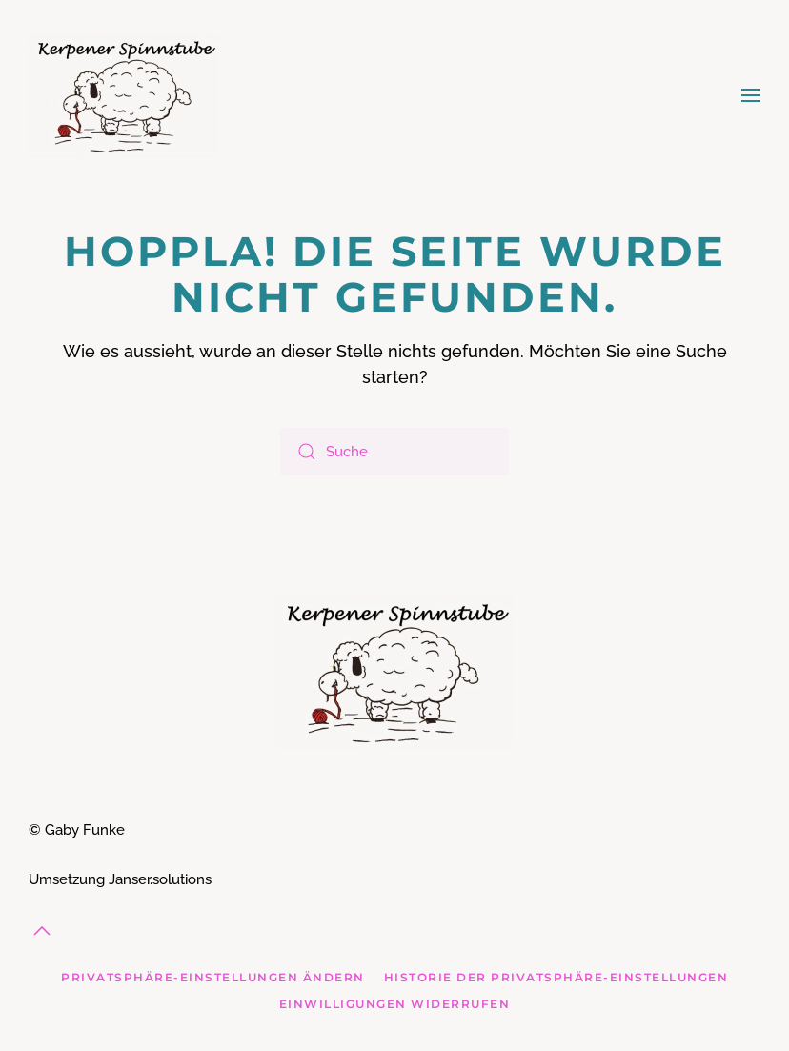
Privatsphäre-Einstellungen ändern (213, 977)
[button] (750, 95)
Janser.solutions (160, 879)
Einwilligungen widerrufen (395, 1004)
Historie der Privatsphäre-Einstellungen (556, 977)
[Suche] (394, 451)
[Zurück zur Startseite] (124, 95)
